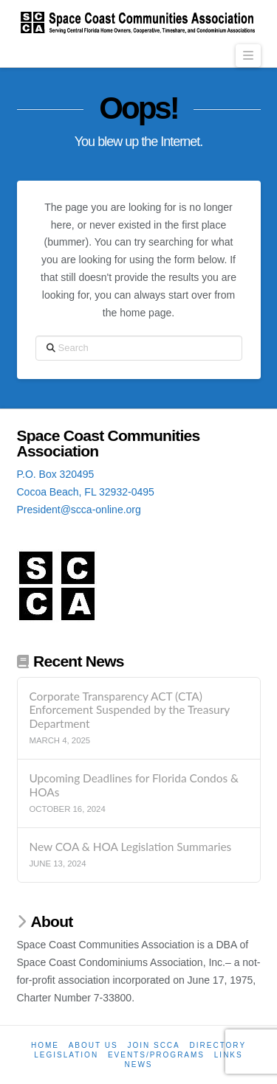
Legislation (66, 1055)
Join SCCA (153, 1045)
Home (45, 1045)
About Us (93, 1045)
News (139, 1064)
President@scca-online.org (79, 509)
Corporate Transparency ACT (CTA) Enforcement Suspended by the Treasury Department (129, 709)
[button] (248, 56)
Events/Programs (156, 1055)
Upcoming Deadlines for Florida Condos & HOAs (134, 785)
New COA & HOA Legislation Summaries (130, 846)
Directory (218, 1045)
